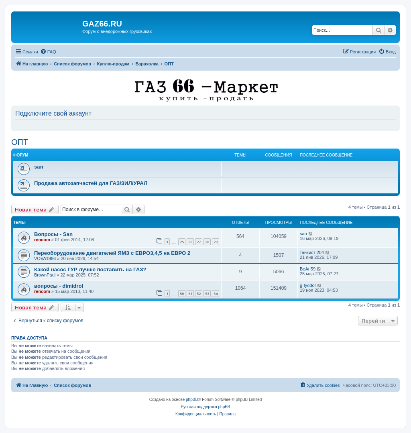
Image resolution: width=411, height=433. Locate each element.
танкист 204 (312, 252)
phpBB (192, 399)
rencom (42, 239)
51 (190, 293)
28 (207, 241)
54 (216, 293)
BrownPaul (44, 274)
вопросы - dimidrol (58, 286)
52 (199, 293)
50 (182, 293)
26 (190, 241)
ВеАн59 (307, 268)
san (38, 167)
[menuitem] (48, 52)
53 (207, 293)
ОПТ (19, 142)
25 (182, 241)
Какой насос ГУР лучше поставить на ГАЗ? (90, 269)
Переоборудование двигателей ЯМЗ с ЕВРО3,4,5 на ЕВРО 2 (112, 253)
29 (216, 241)
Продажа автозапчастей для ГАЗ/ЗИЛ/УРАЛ (90, 183)
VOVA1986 (45, 258)
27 (199, 241)
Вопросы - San (53, 234)
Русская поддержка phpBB (205, 407)
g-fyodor (308, 285)
